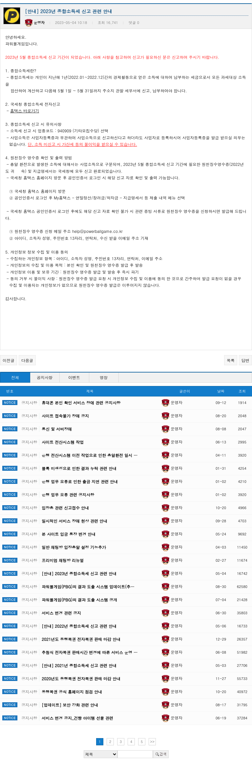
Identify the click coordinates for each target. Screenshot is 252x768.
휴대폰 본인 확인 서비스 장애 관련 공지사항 (81, 402)
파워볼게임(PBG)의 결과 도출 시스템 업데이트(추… (88, 586)
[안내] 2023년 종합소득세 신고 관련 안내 (79, 573)
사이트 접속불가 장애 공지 (65, 415)
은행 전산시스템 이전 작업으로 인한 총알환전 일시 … (89, 455)
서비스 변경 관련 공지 (61, 613)
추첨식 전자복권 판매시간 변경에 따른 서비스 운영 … (89, 652)
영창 (104, 377)
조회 (242, 391)
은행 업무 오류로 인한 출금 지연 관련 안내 (80, 481)
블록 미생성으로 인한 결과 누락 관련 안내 (79, 468)
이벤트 (74, 377)
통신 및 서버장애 (57, 429)
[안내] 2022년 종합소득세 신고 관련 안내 (79, 626)
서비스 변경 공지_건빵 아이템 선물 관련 (77, 718)
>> (152, 741)
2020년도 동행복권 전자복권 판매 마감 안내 (81, 678)
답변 (245, 360)
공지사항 (44, 377)
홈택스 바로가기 (24, 110)
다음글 (27, 360)
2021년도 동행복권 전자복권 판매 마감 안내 (81, 639)
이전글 (8, 360)
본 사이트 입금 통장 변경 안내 (68, 534)
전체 (15, 377)
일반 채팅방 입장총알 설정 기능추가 (74, 547)
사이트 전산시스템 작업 (63, 442)
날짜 (220, 391)
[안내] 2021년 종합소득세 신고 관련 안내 (79, 665)
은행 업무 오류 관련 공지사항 (68, 494)
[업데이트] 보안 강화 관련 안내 (70, 705)
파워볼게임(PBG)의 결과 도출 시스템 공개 (79, 599)
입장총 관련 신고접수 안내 (65, 507)
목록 (231, 360)
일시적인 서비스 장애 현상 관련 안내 (74, 521)
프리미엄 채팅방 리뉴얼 (63, 560)
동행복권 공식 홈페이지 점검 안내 (72, 691)
